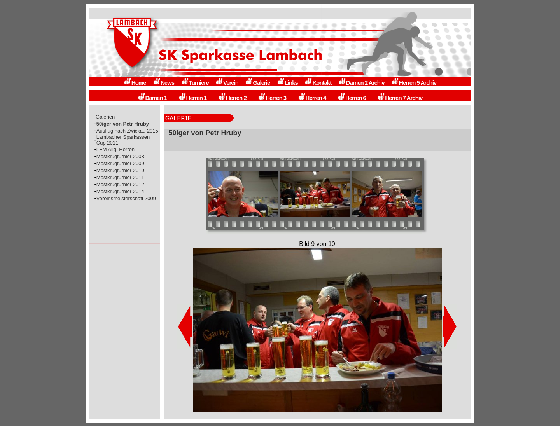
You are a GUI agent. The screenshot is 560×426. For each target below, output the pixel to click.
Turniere (195, 82)
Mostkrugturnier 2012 (120, 184)
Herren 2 (232, 97)
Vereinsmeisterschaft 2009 (126, 198)
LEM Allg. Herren (115, 149)
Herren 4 (312, 97)
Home (135, 82)
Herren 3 (272, 97)
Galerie (257, 82)
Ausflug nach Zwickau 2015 (127, 131)
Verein (226, 82)
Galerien (105, 117)
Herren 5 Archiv (413, 82)
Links (287, 82)
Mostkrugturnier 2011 (120, 177)
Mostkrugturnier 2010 (120, 170)
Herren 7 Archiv (399, 97)
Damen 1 (152, 97)
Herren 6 (352, 97)
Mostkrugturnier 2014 (120, 191)
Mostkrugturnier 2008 (120, 156)
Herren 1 (192, 97)
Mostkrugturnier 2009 (120, 163)
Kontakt (317, 82)
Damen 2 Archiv (361, 82)
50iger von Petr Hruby (122, 124)
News (163, 82)
